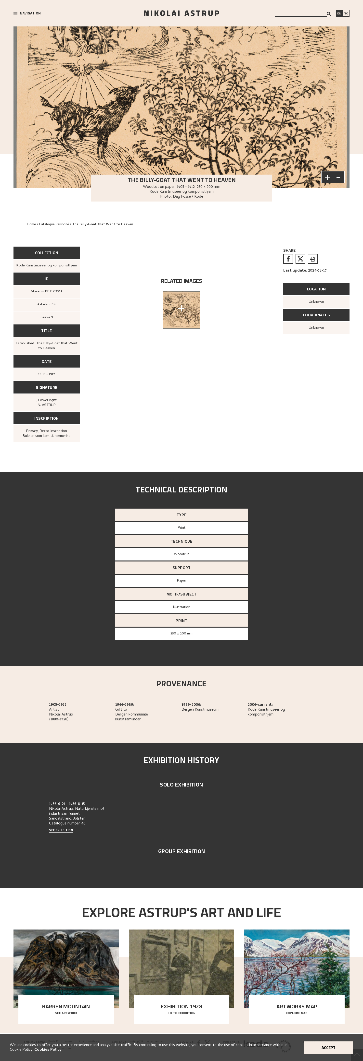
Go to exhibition (181, 1013)
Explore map (297, 1013)
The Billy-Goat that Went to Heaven (102, 224)
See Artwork (66, 1013)
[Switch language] (339, 14)
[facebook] (288, 259)
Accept (329, 1047)
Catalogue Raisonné (54, 224)
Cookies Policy (48, 1050)
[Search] (329, 14)
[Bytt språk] (346, 14)
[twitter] (300, 259)
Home (31, 224)
